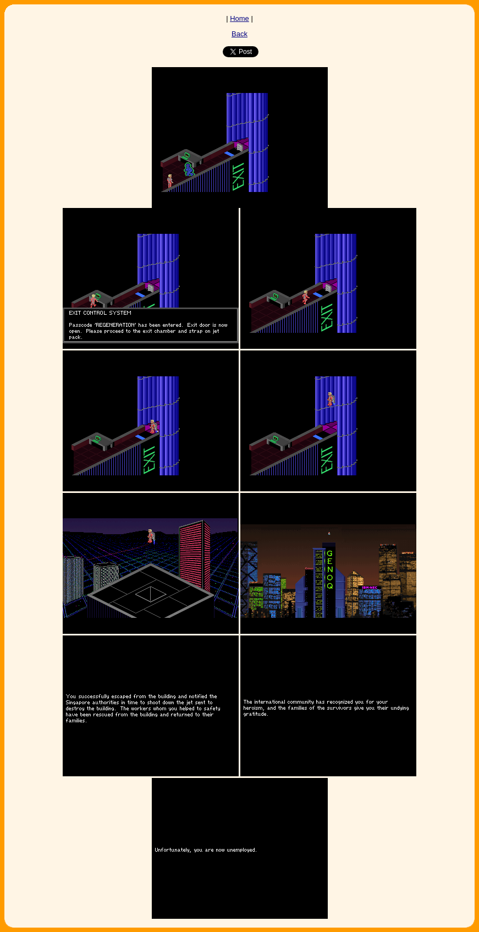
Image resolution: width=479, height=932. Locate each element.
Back (239, 34)
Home (239, 18)
